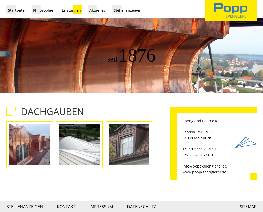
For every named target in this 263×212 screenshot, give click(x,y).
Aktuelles (97, 10)
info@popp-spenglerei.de (205, 166)
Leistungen (71, 10)
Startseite (16, 10)
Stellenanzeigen (127, 10)
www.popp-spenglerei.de (204, 172)
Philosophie (43, 10)
